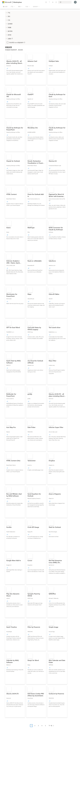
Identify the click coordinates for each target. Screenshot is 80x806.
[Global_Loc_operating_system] (6, 31)
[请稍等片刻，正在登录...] (75, 2)
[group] (7, 68)
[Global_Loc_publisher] (6, 35)
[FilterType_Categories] (6, 16)
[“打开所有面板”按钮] (5, 6)
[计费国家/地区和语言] (65, 2)
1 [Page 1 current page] (31, 725)
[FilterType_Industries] (6, 20)
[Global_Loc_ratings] (6, 27)
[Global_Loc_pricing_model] (6, 23)
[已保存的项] (52, 2)
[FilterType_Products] (6, 12)
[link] (15, 69)
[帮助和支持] (49, 2)
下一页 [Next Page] (50, 725)
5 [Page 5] (45, 725)
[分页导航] (42, 726)
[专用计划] (56, 2)
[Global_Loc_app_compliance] (6, 38)
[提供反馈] (46, 2)
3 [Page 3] (38, 725)
